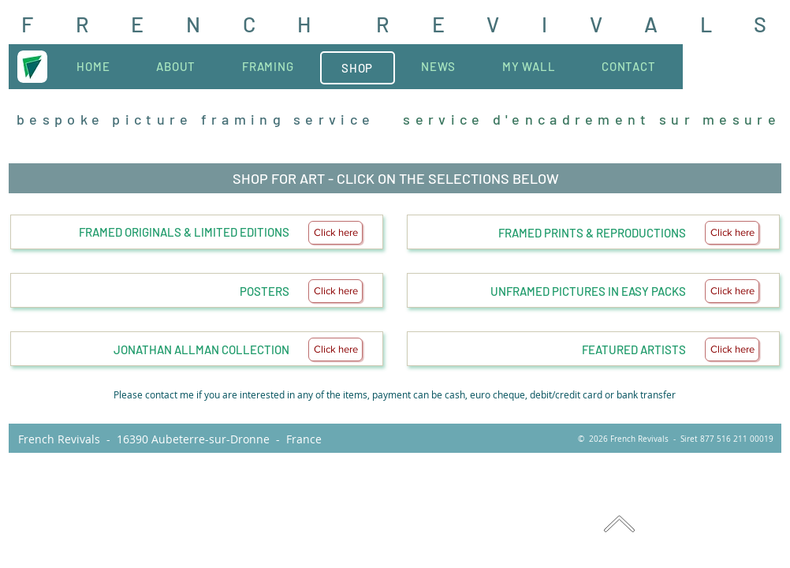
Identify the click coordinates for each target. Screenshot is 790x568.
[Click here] (335, 233)
